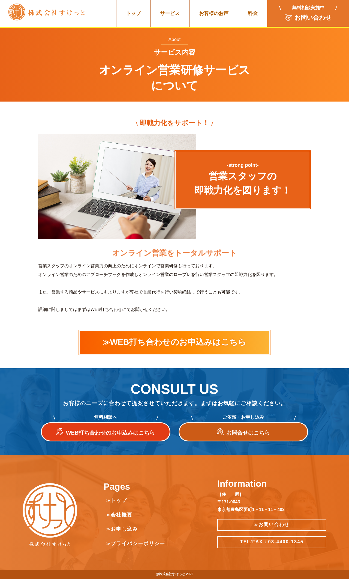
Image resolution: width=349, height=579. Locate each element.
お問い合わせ (272, 524)
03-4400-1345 (285, 541)
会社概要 (122, 515)
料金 (253, 13)
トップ (133, 13)
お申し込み (124, 529)
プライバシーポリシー (138, 543)
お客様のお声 (213, 13)
